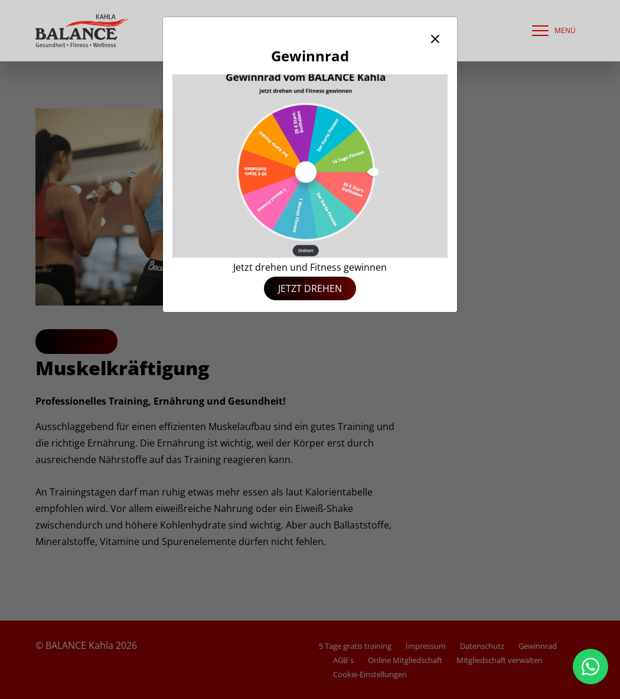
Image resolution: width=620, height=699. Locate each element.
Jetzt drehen (310, 288)
